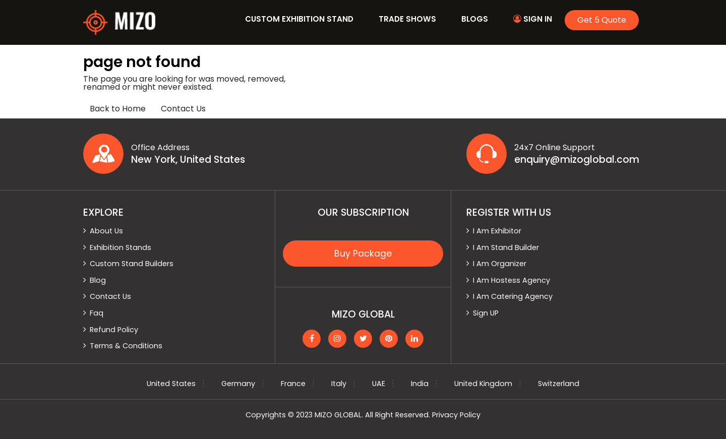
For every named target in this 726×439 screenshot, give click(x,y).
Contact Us (183, 108)
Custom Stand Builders (131, 264)
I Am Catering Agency (513, 296)
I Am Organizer (499, 264)
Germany (238, 383)
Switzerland (558, 383)
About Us (106, 231)
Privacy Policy (456, 415)
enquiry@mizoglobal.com (576, 160)
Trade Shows (407, 19)
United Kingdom (483, 383)
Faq (96, 313)
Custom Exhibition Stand (299, 19)
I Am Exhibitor (497, 231)
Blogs (474, 19)
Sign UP (486, 313)
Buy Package (363, 253)
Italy (338, 383)
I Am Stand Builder (506, 247)
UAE (378, 383)
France (293, 383)
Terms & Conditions (126, 346)
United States (171, 383)
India (420, 383)
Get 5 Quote (601, 20)
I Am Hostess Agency (511, 280)
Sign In (532, 19)
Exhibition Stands (120, 247)
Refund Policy (114, 330)
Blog (98, 280)
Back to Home (118, 108)
